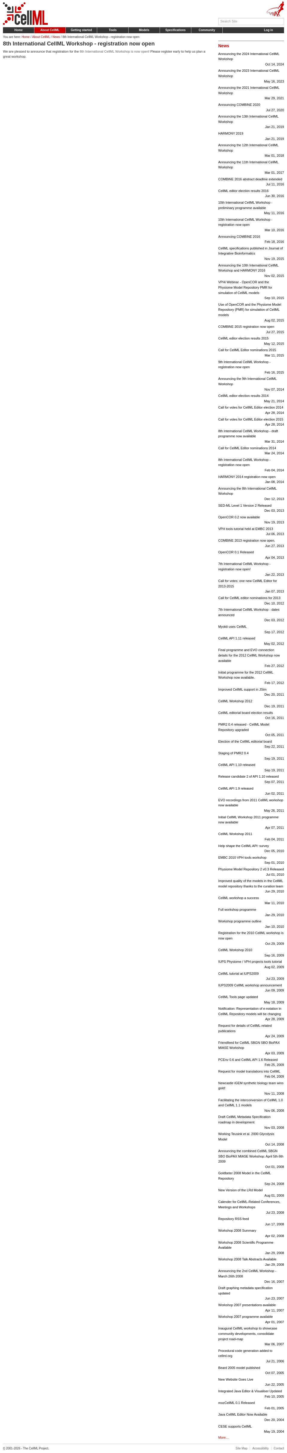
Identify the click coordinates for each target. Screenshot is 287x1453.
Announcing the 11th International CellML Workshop (251, 168)
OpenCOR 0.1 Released (251, 555)
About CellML (49, 30)
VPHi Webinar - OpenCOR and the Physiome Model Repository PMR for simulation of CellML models (251, 290)
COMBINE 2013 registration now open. (251, 544)
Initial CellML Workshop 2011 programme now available (251, 823)
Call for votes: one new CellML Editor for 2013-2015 (251, 586)
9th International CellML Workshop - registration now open (251, 367)
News (56, 37)
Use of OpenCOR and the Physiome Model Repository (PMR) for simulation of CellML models (251, 313)
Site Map (241, 1448)
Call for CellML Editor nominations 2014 (251, 451)
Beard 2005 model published (251, 1371)
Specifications (175, 30)
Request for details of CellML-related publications (251, 1031)
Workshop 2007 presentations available (251, 1308)
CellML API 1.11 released (251, 641)
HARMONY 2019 (251, 136)
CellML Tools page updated (251, 1000)
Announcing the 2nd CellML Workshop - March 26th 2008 (251, 1276)
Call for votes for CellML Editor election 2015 (251, 422)
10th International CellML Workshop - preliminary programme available (251, 208)
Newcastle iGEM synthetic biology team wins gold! (251, 1088)
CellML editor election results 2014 (251, 399)
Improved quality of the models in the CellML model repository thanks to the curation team (251, 886)
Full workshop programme (251, 913)
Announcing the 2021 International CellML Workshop (251, 93)
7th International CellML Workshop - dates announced (251, 615)
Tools (113, 30)
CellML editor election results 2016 (251, 194)
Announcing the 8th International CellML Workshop (251, 494)
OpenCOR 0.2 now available (251, 520)
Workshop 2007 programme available (251, 1320)
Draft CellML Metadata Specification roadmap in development (251, 1122)
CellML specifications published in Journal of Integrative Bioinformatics (251, 254)
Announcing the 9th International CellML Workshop (251, 384)
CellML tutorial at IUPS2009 (251, 977)
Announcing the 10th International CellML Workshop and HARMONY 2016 (251, 271)
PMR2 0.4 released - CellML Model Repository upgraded (251, 730)
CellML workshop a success (251, 901)
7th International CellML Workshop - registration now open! (251, 569)
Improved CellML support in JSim (251, 692)
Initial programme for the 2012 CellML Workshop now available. (251, 678)
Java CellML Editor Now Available (251, 1417)
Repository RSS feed (251, 1222)
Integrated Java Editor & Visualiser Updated (251, 1394)
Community (207, 30)
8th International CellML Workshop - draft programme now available (251, 436)
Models (144, 30)
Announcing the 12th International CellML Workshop (251, 151)
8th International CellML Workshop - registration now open (251, 465)
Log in (268, 30)
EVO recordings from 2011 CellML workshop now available (251, 806)
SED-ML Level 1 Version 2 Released (251, 509)
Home (18, 30)
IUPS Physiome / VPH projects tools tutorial (251, 965)
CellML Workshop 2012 (251, 704)
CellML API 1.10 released (251, 768)
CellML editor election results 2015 (251, 341)
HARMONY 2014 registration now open (251, 480)
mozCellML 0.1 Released (251, 1406)
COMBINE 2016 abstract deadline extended (251, 182)
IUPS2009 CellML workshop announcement (251, 988)
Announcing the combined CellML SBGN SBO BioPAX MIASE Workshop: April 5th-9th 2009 (251, 1159)
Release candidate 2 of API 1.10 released (251, 780)
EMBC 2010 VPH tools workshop (251, 861)
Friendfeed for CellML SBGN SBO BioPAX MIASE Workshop (251, 1048)
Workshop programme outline (251, 924)
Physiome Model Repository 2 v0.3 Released (251, 872)
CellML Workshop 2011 (251, 837)
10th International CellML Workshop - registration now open (251, 225)
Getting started (81, 30)
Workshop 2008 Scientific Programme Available (251, 1248)
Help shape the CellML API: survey (251, 849)
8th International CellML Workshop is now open (114, 51)
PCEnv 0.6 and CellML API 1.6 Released (251, 1063)
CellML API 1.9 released (251, 791)
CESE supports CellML (251, 1429)
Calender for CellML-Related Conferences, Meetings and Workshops (251, 1207)
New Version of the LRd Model (251, 1193)
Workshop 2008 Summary (251, 1234)
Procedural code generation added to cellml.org (251, 1356)
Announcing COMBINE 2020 (251, 108)
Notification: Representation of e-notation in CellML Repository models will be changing (251, 1014)
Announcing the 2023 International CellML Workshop (251, 76)
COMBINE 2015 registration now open (251, 330)
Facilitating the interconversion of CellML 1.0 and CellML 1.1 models (251, 1106)
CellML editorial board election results (251, 716)
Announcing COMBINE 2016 (251, 240)
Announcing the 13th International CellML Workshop (251, 122)
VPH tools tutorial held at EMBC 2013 (251, 532)
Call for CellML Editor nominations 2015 (251, 353)
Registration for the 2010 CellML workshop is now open (251, 938)
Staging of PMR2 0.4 (251, 756)
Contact (279, 1448)
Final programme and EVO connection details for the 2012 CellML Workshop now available (251, 658)
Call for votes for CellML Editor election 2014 (251, 410)
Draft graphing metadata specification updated (251, 1293)
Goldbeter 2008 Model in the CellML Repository (251, 1179)
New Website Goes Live (251, 1382)
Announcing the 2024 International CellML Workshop (251, 59)
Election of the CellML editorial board (251, 745)
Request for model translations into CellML (251, 1074)
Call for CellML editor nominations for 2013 (251, 601)
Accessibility (260, 1448)
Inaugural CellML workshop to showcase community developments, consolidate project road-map (251, 1336)
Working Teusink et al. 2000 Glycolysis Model (251, 1139)
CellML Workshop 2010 (251, 953)
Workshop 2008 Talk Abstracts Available (251, 1262)
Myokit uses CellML (251, 630)
